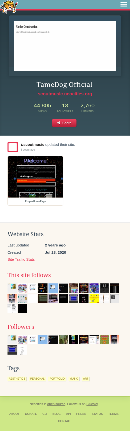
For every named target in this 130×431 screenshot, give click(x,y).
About (15, 414)
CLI (44, 414)
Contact (65, 421)
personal (37, 378)
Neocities (36, 404)
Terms (113, 414)
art (85, 378)
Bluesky (92, 404)
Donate (31, 414)
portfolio (57, 378)
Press (81, 414)
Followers (21, 327)
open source (56, 404)
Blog (56, 414)
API (68, 414)
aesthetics (17, 378)
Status (97, 414)
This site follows (29, 275)
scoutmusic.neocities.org (65, 93)
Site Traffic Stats (21, 259)
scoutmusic (32, 144)
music (74, 378)
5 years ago (27, 149)
